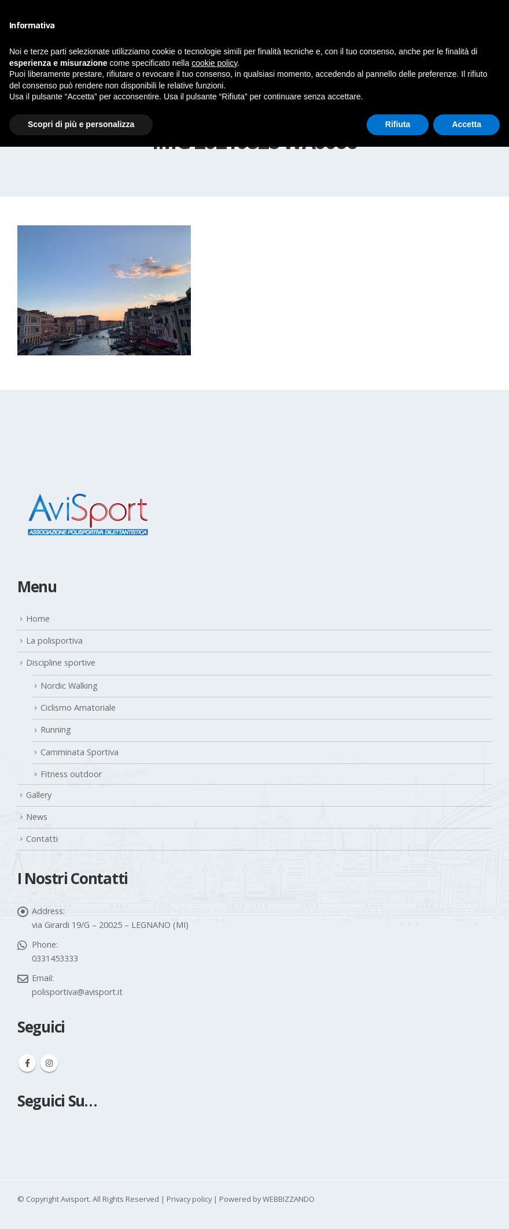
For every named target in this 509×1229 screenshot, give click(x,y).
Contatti (42, 838)
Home (38, 618)
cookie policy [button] (214, 63)
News (36, 816)
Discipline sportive (60, 662)
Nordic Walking (69, 685)
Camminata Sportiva (79, 752)
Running (55, 729)
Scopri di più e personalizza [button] (81, 124)
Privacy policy (189, 1199)
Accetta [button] (466, 124)
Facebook (27, 1063)
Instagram (49, 1063)
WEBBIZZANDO (289, 1199)
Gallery (38, 794)
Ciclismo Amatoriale (78, 707)
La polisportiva (54, 640)
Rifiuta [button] (398, 124)
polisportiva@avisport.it (77, 991)
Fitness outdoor (71, 773)
